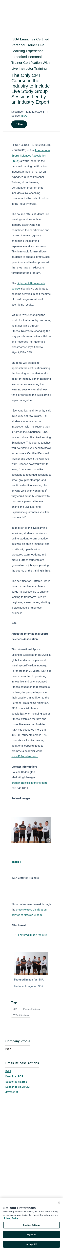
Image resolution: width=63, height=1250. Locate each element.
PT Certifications (21, 1015)
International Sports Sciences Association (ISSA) (30, 156)
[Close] (59, 1203)
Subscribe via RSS (16, 1081)
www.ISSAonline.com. (24, 756)
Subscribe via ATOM (17, 1086)
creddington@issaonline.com (29, 782)
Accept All (31, 1245)
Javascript (11, 1092)
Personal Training (31, 1009)
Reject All (31, 1235)
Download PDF (14, 1076)
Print (8, 1071)
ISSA (24, 115)
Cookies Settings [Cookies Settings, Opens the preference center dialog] (31, 1226)
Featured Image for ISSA (32, 935)
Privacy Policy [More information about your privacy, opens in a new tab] (11, 1219)
